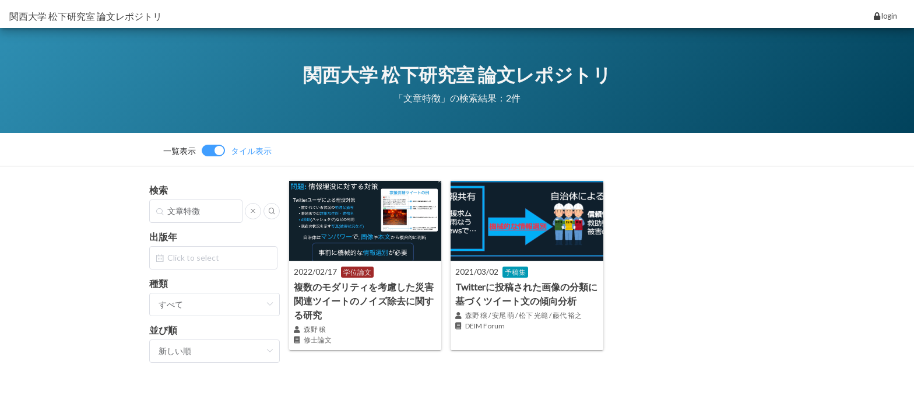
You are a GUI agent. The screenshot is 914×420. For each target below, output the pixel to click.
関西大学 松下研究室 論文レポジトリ (85, 16)
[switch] (217, 150)
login (885, 15)
